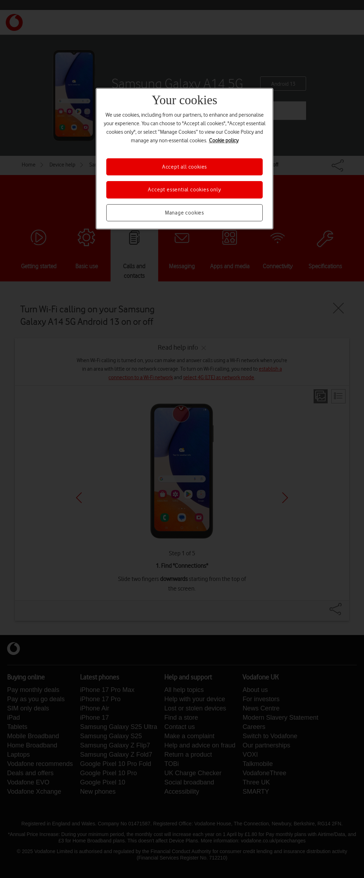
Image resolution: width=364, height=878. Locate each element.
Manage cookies (184, 213)
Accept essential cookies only (184, 189)
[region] (184, 158)
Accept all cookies (184, 167)
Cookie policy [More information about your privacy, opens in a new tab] (224, 140)
